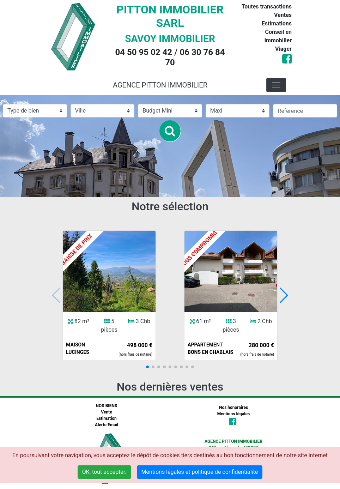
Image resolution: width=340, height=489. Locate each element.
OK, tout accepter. (104, 472)
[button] (147, 367)
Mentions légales (233, 413)
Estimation (106, 418)
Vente (106, 412)
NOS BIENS (106, 405)
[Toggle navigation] (276, 85)
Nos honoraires (233, 407)
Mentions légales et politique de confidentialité (199, 472)
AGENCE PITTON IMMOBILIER (160, 85)
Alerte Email (106, 424)
